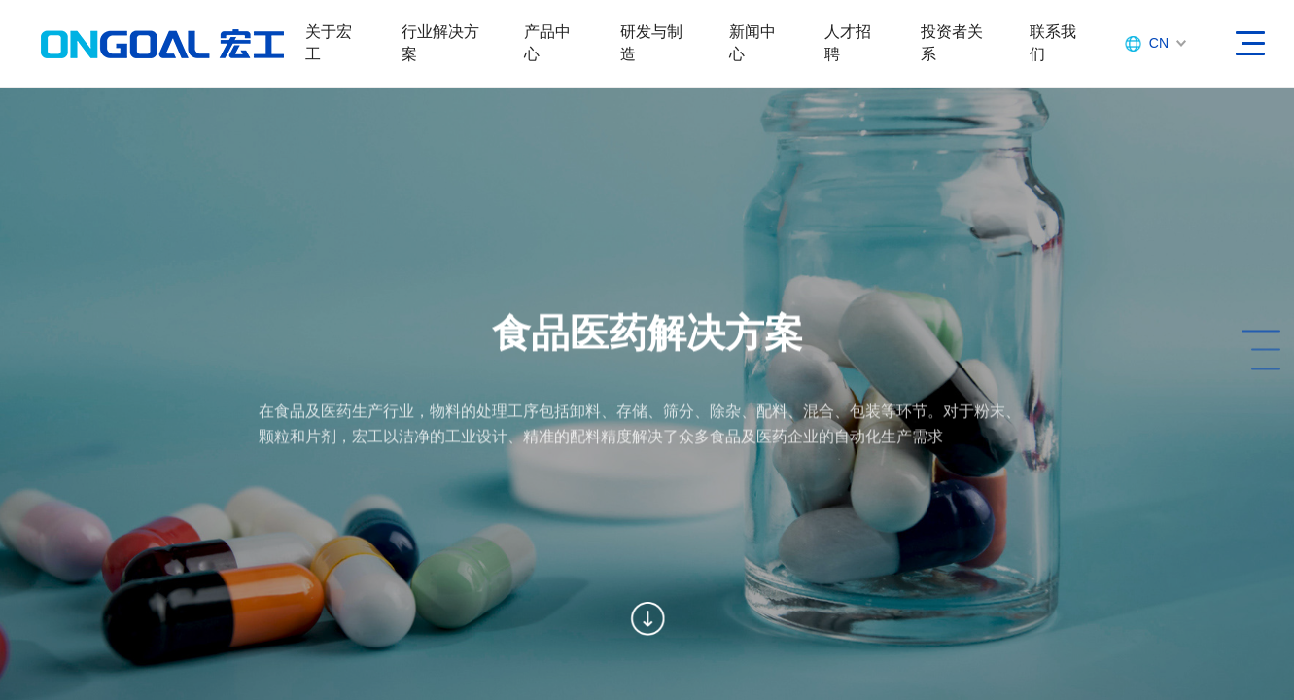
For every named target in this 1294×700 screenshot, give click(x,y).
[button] (1203, 331)
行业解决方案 (440, 42)
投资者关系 (952, 42)
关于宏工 (328, 42)
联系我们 (1053, 42)
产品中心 (547, 42)
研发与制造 (651, 42)
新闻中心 (752, 42)
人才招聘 (847, 42)
